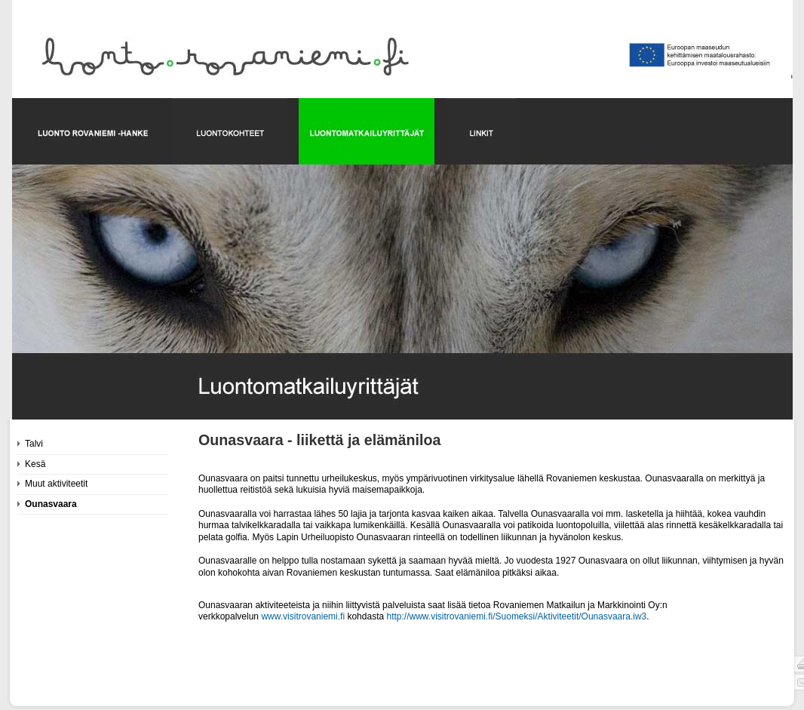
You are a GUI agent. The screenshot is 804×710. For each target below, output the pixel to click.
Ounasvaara (51, 504)
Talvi (34, 443)
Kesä (35, 464)
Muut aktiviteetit (56, 483)
